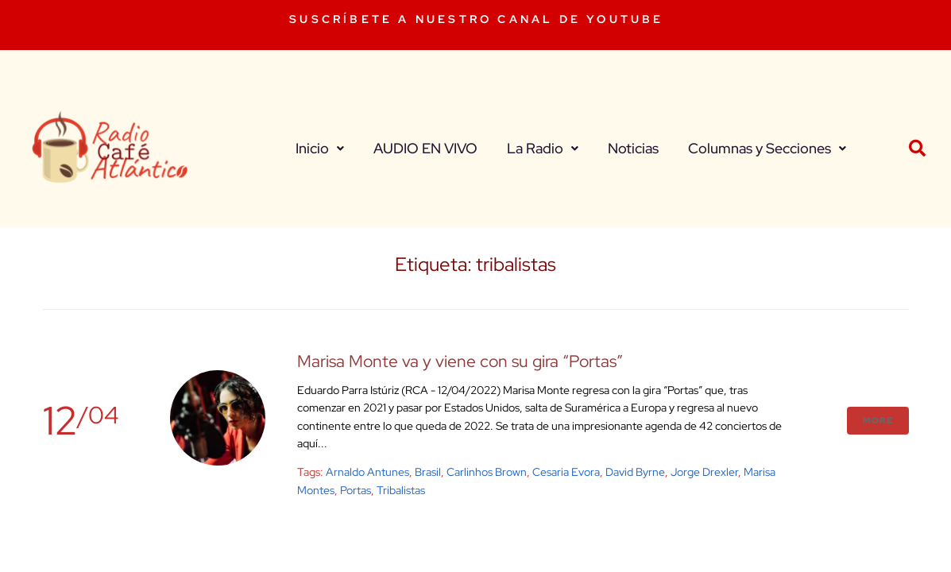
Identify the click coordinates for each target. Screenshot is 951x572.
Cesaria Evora (566, 472)
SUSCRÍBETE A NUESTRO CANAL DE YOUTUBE (476, 19)
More (878, 420)
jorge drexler (704, 472)
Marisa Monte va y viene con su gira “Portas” (460, 361)
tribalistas (401, 490)
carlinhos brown (487, 472)
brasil (428, 472)
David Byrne (635, 472)
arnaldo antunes (367, 472)
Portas (355, 490)
